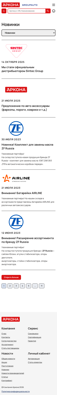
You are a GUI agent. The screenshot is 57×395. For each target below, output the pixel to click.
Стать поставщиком (10, 348)
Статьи (5, 377)
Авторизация (34, 359)
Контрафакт (7, 380)
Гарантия (32, 341)
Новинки (5, 370)
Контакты (6, 337)
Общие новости (8, 359)
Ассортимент (7, 345)
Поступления (7, 366)
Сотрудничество (9, 341)
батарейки (37, 201)
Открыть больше (11, 277)
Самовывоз (33, 334)
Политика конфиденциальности (16, 392)
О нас (4, 334)
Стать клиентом (35, 362)
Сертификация (34, 337)
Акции (4, 362)
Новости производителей (13, 373)
